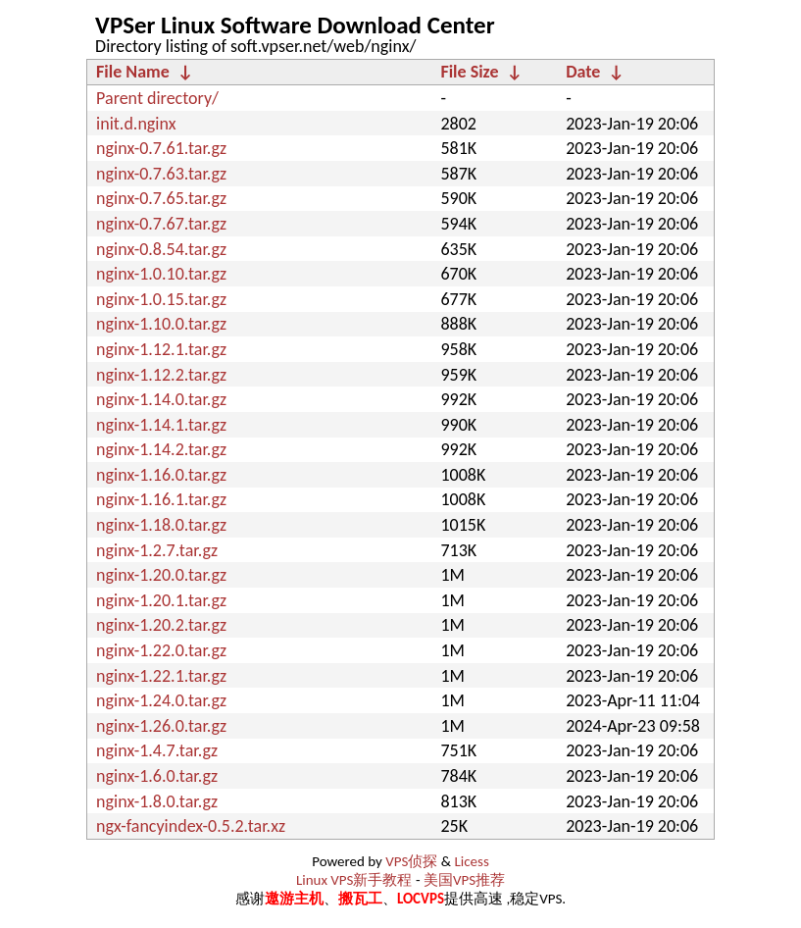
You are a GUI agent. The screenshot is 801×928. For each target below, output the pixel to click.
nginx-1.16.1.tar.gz (161, 499)
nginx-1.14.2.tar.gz (161, 449)
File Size (469, 71)
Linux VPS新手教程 (354, 880)
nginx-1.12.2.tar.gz (161, 375)
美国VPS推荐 (464, 880)
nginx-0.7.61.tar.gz (161, 148)
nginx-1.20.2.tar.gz (161, 625)
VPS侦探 (411, 861)
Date (583, 71)
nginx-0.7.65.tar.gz (161, 198)
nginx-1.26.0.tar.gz (161, 726)
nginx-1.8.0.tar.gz (157, 801)
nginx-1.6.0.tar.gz (157, 776)
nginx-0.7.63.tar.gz (161, 173)
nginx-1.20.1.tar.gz (161, 600)
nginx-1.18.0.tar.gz (161, 525)
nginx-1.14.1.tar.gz (161, 425)
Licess (471, 861)
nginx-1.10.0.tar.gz (161, 324)
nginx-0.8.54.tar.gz (161, 249)
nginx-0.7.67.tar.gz (161, 223)
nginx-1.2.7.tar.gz (157, 550)
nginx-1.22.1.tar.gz (161, 676)
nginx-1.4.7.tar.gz (157, 750)
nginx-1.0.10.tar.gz (161, 273)
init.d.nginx (135, 123)
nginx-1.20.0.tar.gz (161, 575)
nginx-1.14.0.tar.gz (161, 399)
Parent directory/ (157, 98)
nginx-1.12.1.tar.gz (161, 349)
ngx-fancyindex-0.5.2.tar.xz (190, 826)
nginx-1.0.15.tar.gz (161, 299)
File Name (133, 71)
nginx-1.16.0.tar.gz (161, 475)
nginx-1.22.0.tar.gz (161, 650)
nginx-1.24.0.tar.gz (161, 700)
